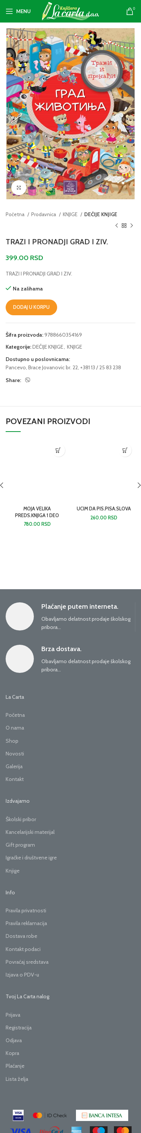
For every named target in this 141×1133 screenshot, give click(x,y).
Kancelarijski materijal (30, 832)
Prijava (13, 1014)
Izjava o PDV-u (22, 974)
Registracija (19, 1027)
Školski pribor (21, 819)
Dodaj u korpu (31, 307)
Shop (12, 740)
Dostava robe (21, 936)
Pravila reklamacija (26, 923)
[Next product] (131, 226)
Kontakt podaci (23, 949)
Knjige (13, 870)
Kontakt (15, 779)
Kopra (12, 1053)
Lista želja (17, 1079)
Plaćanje (15, 1065)
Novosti (15, 753)
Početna (16, 214)
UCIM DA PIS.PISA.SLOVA (104, 509)
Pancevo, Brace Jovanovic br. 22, (42, 367)
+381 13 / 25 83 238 (100, 367)
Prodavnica (44, 214)
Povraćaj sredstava (27, 961)
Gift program (20, 844)
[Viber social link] (28, 380)
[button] (58, 450)
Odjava (14, 1040)
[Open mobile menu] (18, 11)
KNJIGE (71, 214)
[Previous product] (116, 226)
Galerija (14, 766)
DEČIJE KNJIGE (100, 214)
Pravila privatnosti (26, 910)
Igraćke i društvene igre (31, 857)
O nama (15, 727)
